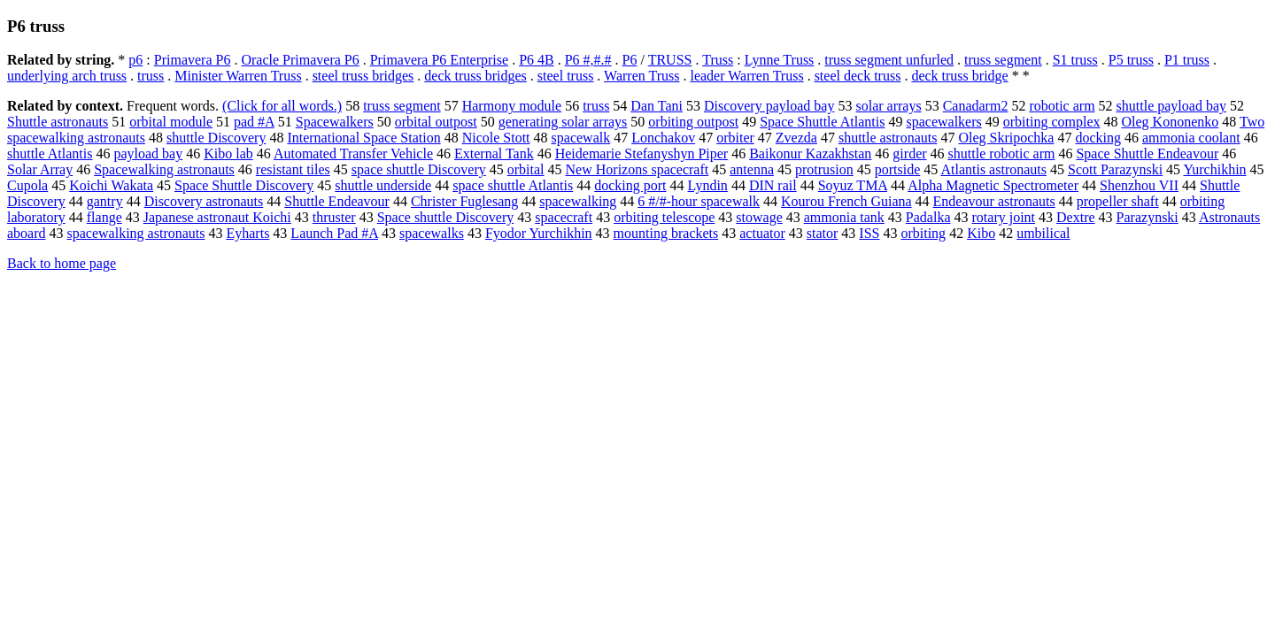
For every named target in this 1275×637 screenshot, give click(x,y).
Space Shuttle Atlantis (822, 121)
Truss (717, 59)
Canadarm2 (975, 105)
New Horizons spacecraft (637, 169)
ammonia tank (844, 217)
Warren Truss (641, 75)
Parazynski (1147, 217)
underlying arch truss (67, 75)
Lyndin (708, 185)
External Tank (494, 153)
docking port (630, 185)
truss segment (1003, 59)
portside (898, 169)
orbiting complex (1052, 121)
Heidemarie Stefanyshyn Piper (642, 153)
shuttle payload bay (1171, 105)
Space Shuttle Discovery (243, 185)
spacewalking (577, 201)
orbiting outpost (693, 121)
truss (150, 75)
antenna (752, 169)
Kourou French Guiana (846, 201)
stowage (759, 217)
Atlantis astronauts (993, 169)
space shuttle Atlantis (512, 185)
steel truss (565, 75)
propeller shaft (1118, 201)
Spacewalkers (335, 121)
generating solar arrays (563, 121)
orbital (526, 169)
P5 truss (1131, 59)
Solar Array (40, 169)
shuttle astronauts (888, 137)
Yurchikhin (1214, 169)
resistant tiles (293, 169)
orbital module (170, 121)
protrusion (824, 169)
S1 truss (1075, 59)
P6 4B (536, 59)
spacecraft (563, 217)
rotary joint (1004, 217)
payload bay (147, 153)
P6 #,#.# (588, 59)
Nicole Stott (496, 137)
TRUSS (670, 59)
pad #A (254, 121)
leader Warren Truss (746, 75)
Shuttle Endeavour (337, 201)
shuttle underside (383, 185)
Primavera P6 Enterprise (439, 59)
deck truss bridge (959, 75)
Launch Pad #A (334, 233)
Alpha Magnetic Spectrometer (993, 185)
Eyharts (247, 233)
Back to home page (61, 263)
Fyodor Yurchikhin (538, 233)
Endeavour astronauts (994, 201)
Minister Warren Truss (237, 75)
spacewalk (581, 137)
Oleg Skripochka (1006, 137)
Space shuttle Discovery (445, 217)
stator (822, 233)
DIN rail (773, 185)
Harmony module (511, 105)
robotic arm (1061, 105)
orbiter (735, 137)
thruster (334, 217)
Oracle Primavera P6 (300, 59)
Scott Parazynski (1115, 169)
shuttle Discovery (216, 137)
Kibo (981, 233)
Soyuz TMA (852, 185)
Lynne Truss (780, 59)
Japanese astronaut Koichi (217, 217)
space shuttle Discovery (419, 169)
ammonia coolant (1191, 137)
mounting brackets (666, 233)
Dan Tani (656, 105)
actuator (762, 233)
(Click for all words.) (282, 105)
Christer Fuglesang (464, 201)
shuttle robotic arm (1001, 153)
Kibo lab (228, 153)
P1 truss (1186, 59)
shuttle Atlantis (49, 153)
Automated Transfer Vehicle (353, 153)
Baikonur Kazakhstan (810, 153)
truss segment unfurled (889, 59)
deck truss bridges (475, 75)
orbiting (923, 233)
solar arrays (888, 105)
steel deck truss (858, 75)
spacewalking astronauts (136, 233)
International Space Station (363, 137)
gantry (105, 201)
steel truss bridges (363, 75)
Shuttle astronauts (57, 121)
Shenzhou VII (1139, 185)
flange (104, 217)
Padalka (928, 217)
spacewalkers (943, 121)
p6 (135, 59)
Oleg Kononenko (1170, 121)
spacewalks (431, 233)
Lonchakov (663, 137)
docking (1098, 137)
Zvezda (796, 137)
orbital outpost (436, 121)
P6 (630, 59)
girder (909, 153)
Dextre (1075, 217)
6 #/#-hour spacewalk (699, 201)
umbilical (1043, 233)
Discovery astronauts (204, 201)
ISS (869, 233)
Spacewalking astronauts (164, 169)
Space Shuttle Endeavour (1147, 153)
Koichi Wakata (111, 185)
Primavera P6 (192, 59)
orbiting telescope (664, 217)
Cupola (27, 185)
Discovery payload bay (769, 105)
